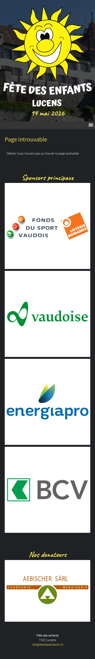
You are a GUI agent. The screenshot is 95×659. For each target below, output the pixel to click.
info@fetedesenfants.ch (47, 644)
